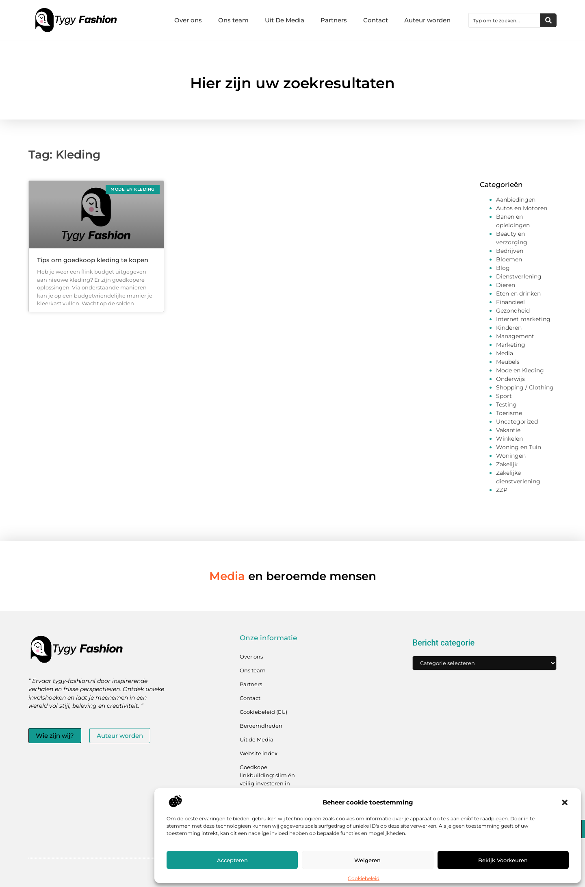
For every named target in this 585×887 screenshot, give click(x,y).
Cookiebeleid (363, 878)
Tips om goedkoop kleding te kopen (92, 260)
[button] (565, 802)
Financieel (510, 302)
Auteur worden (427, 20)
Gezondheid (513, 310)
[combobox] (504, 20)
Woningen (511, 455)
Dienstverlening (519, 276)
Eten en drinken (518, 293)
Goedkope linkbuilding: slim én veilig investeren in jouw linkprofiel (267, 779)
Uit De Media (284, 20)
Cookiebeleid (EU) (263, 712)
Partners (334, 20)
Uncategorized (517, 421)
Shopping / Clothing (525, 387)
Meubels (508, 361)
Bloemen (509, 259)
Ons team (233, 20)
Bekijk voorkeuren (503, 860)
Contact (375, 20)
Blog (503, 268)
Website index (258, 753)
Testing (506, 404)
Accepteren (232, 860)
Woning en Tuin (518, 447)
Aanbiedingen (515, 199)
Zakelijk (507, 464)
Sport (504, 396)
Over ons (188, 20)
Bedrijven (509, 250)
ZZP (501, 490)
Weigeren (367, 860)
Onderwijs (510, 379)
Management (515, 336)
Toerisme (509, 413)
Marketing (510, 344)
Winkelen (509, 438)
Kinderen (509, 327)
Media (504, 353)
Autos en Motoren (521, 208)
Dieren (505, 285)
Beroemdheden (261, 725)
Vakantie (508, 430)
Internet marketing (523, 319)
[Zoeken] (548, 20)
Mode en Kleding (520, 370)
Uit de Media (256, 739)
